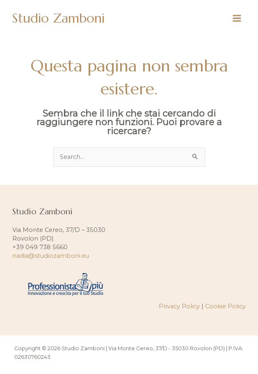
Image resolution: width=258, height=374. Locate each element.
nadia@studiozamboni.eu (50, 255)
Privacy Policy (179, 306)
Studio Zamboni (58, 18)
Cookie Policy (225, 306)
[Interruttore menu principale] (237, 18)
